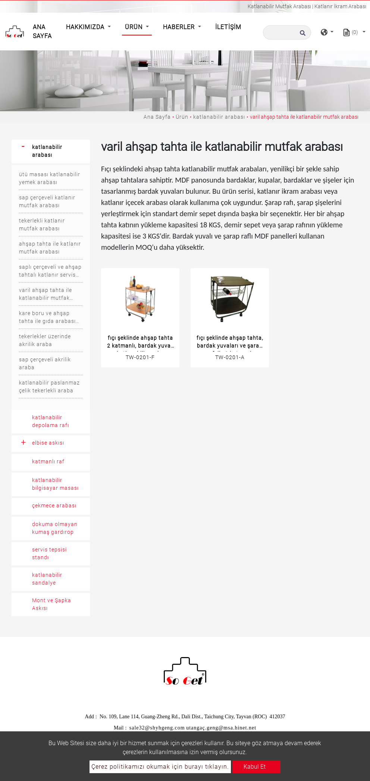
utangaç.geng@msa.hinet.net (221, 728)
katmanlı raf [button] (48, 461)
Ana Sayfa (44, 32)
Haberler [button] (180, 27)
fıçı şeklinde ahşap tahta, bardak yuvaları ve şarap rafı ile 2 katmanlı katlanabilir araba (230, 343)
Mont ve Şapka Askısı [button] (51, 604)
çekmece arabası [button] (54, 505)
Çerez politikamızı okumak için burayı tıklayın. (160, 766)
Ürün (182, 117)
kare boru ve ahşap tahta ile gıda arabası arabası (47, 317)
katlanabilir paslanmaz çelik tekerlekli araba (49, 386)
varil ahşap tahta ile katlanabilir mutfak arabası (45, 294)
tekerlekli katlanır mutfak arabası (42, 224)
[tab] (51, 151)
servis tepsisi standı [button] (49, 553)
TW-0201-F (140, 357)
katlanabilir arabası (219, 117)
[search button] (301, 35)
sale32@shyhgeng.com (157, 728)
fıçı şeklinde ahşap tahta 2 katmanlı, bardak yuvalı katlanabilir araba (140, 343)
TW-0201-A (230, 357)
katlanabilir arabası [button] (47, 151)
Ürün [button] (134, 27)
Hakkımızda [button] (86, 27)
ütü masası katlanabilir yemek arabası (49, 178)
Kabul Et (255, 766)
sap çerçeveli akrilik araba (45, 363)
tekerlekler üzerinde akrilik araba (45, 340)
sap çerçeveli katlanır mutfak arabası (47, 201)
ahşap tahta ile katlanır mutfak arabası (50, 248)
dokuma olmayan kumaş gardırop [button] (55, 528)
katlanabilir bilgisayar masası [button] (55, 484)
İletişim (228, 27)
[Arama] (287, 32)
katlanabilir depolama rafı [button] (50, 421)
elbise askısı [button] (48, 443)
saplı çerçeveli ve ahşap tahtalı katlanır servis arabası (50, 271)
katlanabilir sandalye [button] (47, 579)
